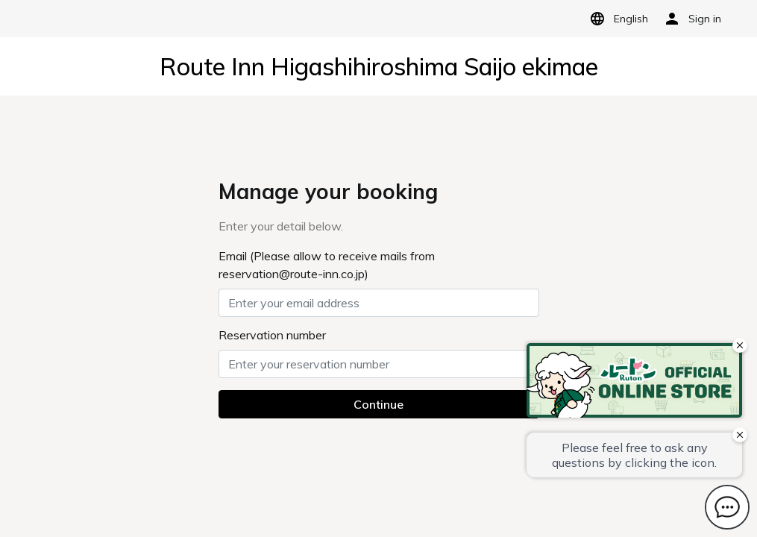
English (616, 18)
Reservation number (272, 334)
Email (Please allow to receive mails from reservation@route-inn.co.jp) (327, 264)
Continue (378, 404)
